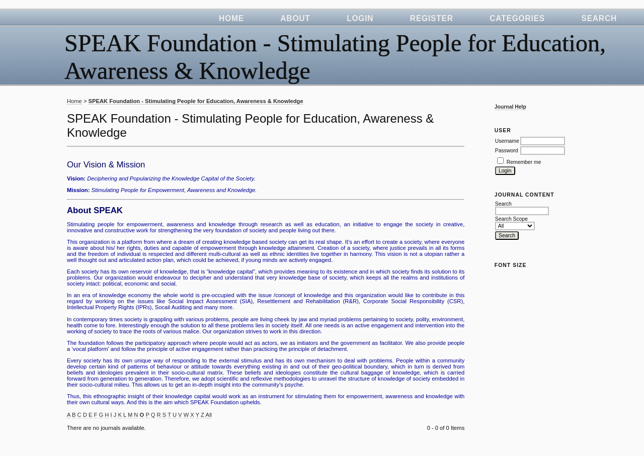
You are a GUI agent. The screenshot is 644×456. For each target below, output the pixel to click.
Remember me (524, 162)
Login (360, 18)
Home (231, 18)
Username (507, 141)
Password (506, 150)
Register (431, 18)
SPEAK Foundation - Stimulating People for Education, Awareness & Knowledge (196, 101)
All (208, 415)
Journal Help (510, 107)
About (295, 18)
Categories (517, 18)
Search (599, 18)
